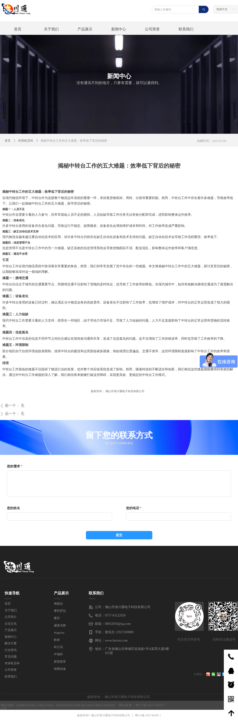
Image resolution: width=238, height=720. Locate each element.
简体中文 (222, 9)
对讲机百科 (25, 140)
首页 (8, 140)
